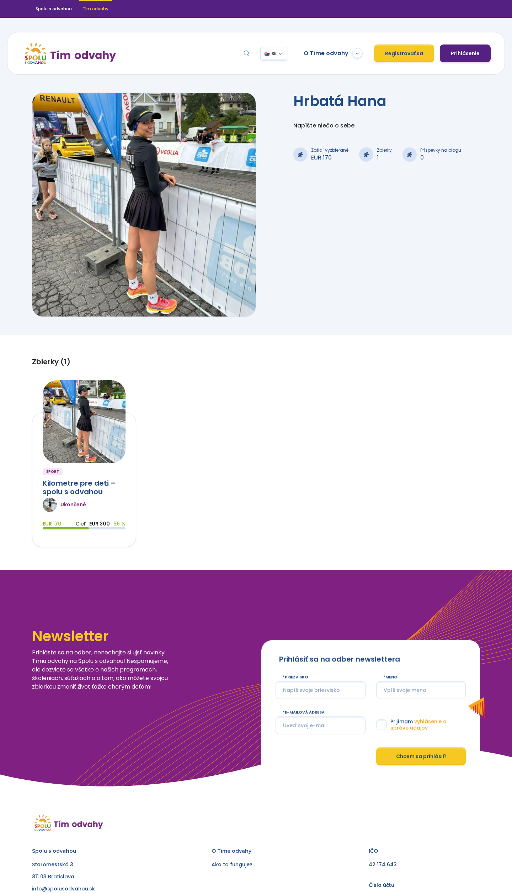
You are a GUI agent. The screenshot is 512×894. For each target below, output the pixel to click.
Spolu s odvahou (54, 9)
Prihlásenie (465, 53)
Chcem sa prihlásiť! (421, 773)
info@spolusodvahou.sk (63, 888)
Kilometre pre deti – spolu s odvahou (79, 487)
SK (274, 54)
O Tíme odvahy (333, 53)
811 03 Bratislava (53, 876)
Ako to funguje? (232, 864)
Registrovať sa (404, 53)
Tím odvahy (95, 9)
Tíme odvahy (234, 851)
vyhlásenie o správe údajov (418, 742)
